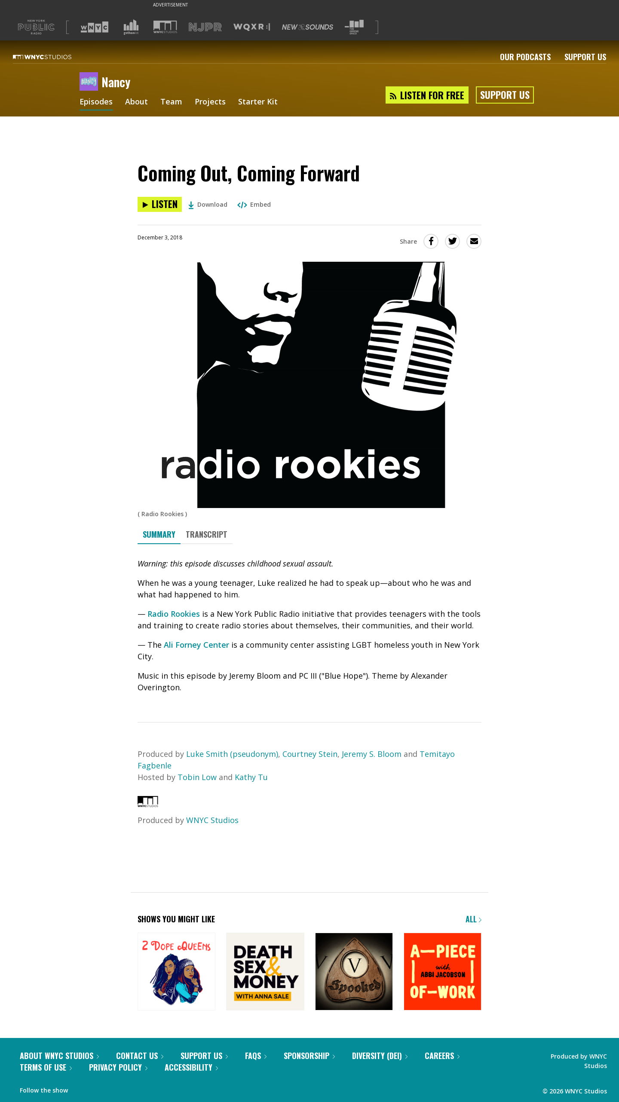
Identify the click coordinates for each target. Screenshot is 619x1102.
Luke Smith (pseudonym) (232, 754)
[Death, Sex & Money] (265, 972)
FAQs (256, 1055)
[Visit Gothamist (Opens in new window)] (131, 27)
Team (172, 102)
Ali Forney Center (196, 645)
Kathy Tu (251, 777)
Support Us (585, 56)
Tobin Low (197, 777)
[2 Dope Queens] (176, 972)
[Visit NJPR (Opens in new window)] (205, 27)
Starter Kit (258, 102)
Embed (254, 204)
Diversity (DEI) (380, 1055)
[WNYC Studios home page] (53, 57)
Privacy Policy (118, 1067)
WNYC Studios (212, 820)
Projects (210, 102)
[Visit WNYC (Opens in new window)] (94, 27)
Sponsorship (309, 1055)
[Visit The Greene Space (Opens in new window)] (354, 27)
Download (207, 204)
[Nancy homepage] (90, 82)
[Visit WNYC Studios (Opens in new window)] (165, 27)
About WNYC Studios (59, 1055)
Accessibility (191, 1067)
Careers (442, 1055)
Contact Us (139, 1055)
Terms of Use (46, 1067)
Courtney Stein (309, 754)
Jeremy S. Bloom (371, 754)
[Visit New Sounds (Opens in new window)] (307, 27)
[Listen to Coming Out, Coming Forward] (160, 204)
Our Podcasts (525, 56)
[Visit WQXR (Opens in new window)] (251, 27)
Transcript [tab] (206, 534)
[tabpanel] (309, 625)
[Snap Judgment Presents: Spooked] (354, 972)
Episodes (96, 102)
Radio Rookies (173, 614)
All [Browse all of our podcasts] (473, 918)
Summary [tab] (159, 534)
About (137, 102)
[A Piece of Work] (442, 972)
